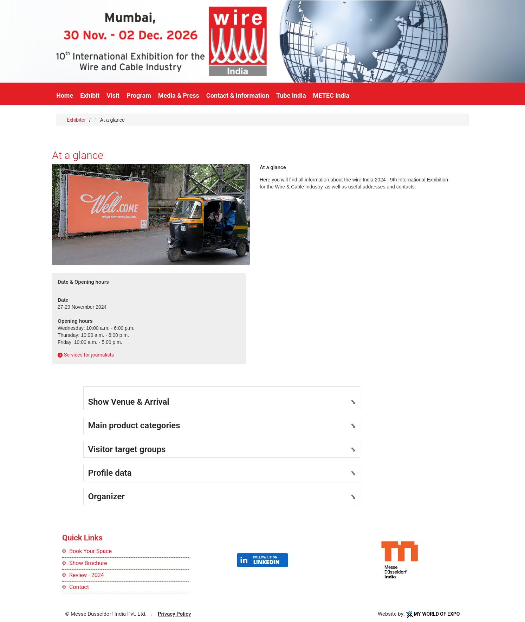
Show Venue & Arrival (128, 402)
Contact (79, 587)
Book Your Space (90, 551)
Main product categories (134, 425)
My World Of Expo (437, 614)
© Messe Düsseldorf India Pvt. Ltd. (106, 614)
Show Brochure (88, 563)
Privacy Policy (174, 614)
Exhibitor (77, 120)
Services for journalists (89, 355)
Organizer (106, 496)
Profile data (110, 473)
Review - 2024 (86, 575)
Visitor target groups (127, 449)
